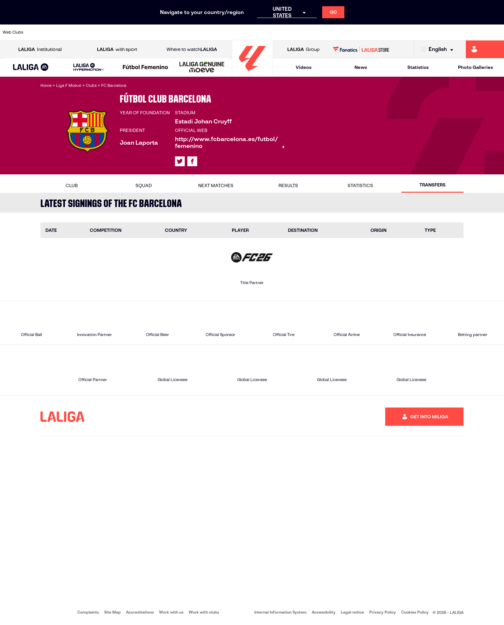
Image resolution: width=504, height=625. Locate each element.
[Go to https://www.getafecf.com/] (186, 32)
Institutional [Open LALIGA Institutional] (40, 49)
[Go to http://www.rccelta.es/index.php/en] (281, 32)
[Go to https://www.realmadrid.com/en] (377, 32)
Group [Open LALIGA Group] (303, 49)
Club (72, 185)
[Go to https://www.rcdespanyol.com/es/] (305, 32)
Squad (143, 185)
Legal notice (352, 612)
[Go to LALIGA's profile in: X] (180, 161)
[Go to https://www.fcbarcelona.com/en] (162, 32)
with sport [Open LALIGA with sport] (117, 49)
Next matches (215, 185)
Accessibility (324, 612)
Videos (303, 67)
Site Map (112, 612)
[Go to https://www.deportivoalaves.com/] (114, 32)
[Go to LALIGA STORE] (361, 49)
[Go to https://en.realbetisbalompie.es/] (353, 32)
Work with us (171, 612)
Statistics (418, 67)
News (360, 67)
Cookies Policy (415, 612)
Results (288, 185)
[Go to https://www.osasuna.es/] (90, 32)
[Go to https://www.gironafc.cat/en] (209, 32)
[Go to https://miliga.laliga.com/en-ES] (485, 49)
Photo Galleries (475, 67)
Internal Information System (280, 612)
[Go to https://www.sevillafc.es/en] (449, 32)
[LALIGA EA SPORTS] (31, 67)
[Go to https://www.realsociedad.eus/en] (425, 32)
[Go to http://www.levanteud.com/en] (233, 32)
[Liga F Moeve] (145, 67)
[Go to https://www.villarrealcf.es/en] (496, 32)
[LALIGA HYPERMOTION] (88, 67)
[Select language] (439, 49)
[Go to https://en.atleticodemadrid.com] (66, 32)
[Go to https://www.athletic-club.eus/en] (42, 32)
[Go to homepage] (252, 73)
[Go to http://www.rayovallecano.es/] (257, 32)
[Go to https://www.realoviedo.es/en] (401, 32)
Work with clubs (204, 612)
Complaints (88, 612)
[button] (31, 67)
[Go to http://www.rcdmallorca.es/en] (329, 32)
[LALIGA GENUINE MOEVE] (202, 67)
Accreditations (140, 612)
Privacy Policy (382, 612)
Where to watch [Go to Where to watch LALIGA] (191, 49)
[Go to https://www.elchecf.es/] (138, 32)
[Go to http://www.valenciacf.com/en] (473, 32)
